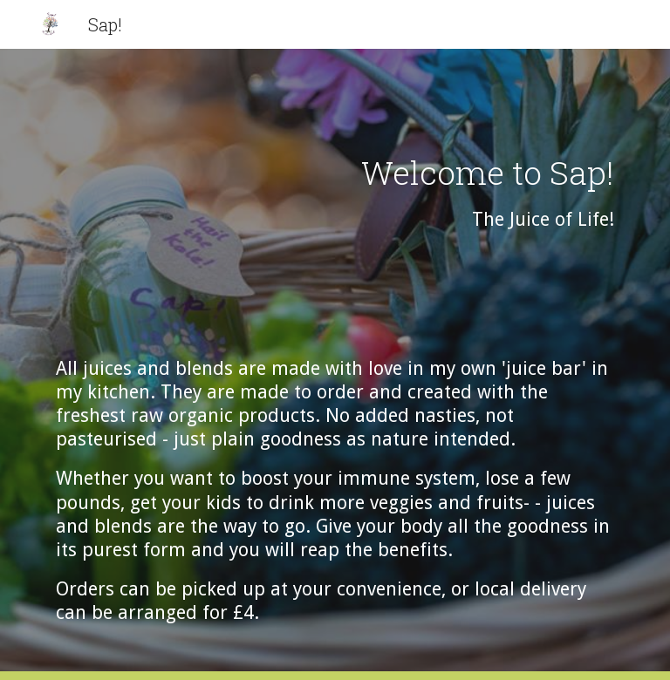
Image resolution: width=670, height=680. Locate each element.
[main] (334, 364)
